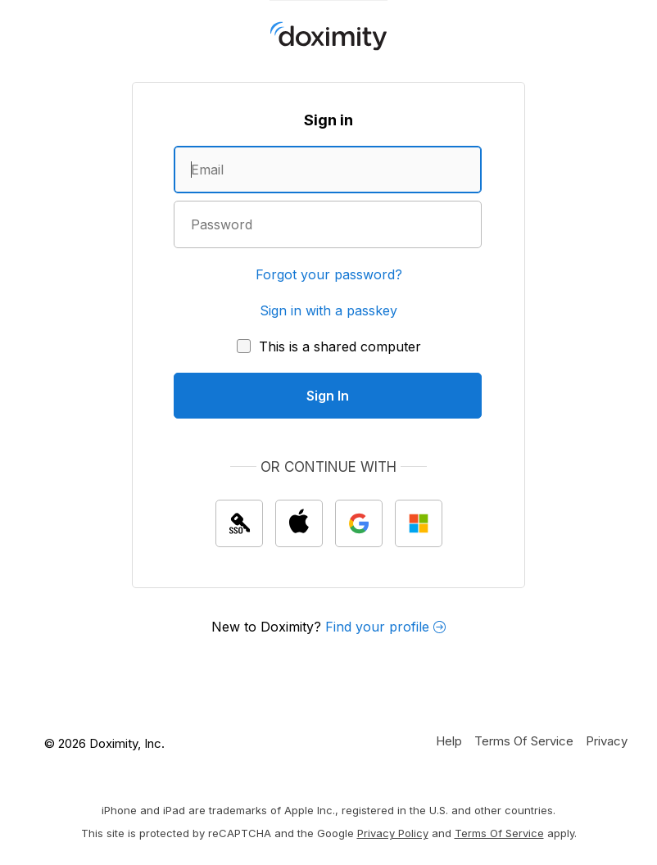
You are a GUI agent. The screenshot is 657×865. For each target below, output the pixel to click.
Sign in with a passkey (328, 310)
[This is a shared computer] (329, 346)
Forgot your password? (329, 274)
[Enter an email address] (328, 169)
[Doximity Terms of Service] (523, 740)
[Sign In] (328, 396)
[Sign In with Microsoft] (418, 523)
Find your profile (385, 626)
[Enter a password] (328, 224)
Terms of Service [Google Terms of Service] (499, 833)
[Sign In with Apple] (299, 523)
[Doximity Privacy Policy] (607, 740)
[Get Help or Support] (449, 740)
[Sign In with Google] (359, 523)
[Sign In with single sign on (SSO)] (239, 523)
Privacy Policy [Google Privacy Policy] (392, 833)
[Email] (328, 169)
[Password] (328, 224)
